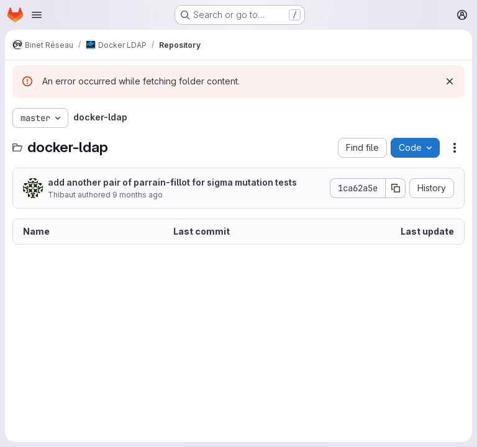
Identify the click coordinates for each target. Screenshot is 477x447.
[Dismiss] (449, 81)
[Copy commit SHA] (396, 188)
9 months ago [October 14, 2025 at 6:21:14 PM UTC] (137, 194)
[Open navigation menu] (37, 15)
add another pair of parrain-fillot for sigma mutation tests (172, 182)
